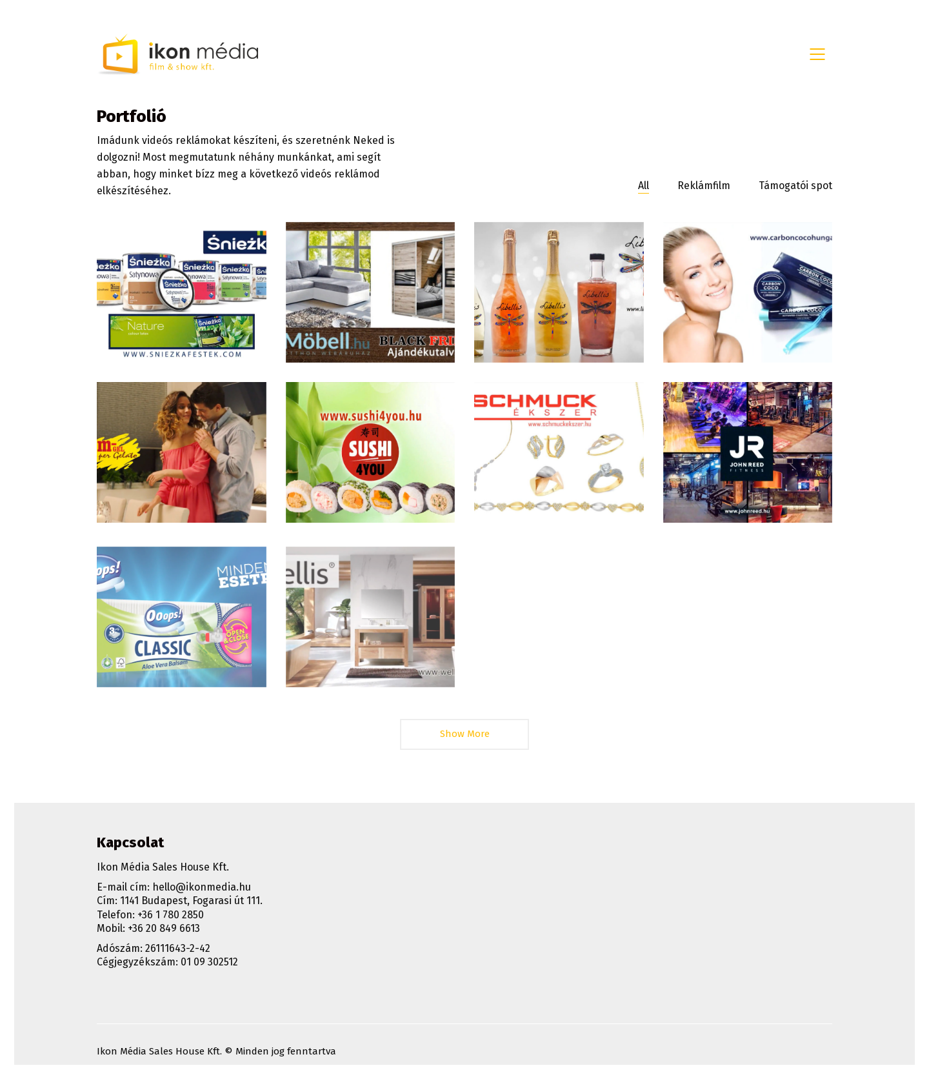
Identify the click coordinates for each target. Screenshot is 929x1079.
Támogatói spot (795, 185)
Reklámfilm (703, 185)
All (643, 185)
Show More (464, 738)
